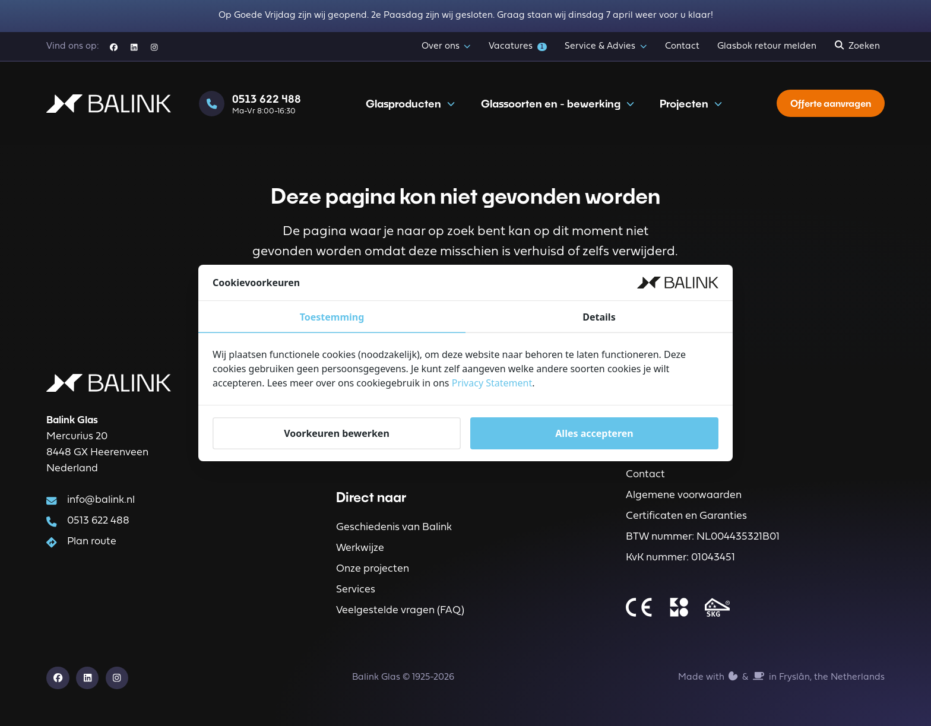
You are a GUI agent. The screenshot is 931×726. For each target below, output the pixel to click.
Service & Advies (606, 47)
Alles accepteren (594, 433)
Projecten (691, 103)
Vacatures (517, 46)
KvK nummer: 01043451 (680, 558)
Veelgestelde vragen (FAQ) (400, 610)
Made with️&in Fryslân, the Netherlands (781, 676)
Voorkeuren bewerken (337, 433)
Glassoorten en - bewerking (557, 103)
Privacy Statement (492, 383)
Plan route (91, 542)
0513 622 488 (98, 521)
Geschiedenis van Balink (394, 527)
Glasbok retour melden (766, 46)
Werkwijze (360, 548)
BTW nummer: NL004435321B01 (703, 537)
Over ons (446, 47)
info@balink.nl (101, 500)
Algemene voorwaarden (684, 495)
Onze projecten (372, 569)
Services (355, 590)
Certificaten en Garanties (686, 516)
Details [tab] (598, 317)
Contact (682, 46)
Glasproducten (410, 103)
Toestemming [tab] (332, 317)
